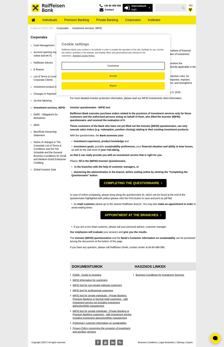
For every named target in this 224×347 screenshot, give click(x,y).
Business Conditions (147, 342)
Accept (113, 76)
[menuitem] (33, 20)
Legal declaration (167, 342)
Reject (113, 86)
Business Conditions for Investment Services (160, 275)
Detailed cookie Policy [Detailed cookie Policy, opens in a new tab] (84, 56)
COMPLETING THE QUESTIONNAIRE (131, 183)
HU (190, 5)
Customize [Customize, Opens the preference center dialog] (113, 66)
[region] (113, 65)
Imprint (189, 342)
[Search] (183, 8)
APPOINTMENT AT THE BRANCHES (131, 215)
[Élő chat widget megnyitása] (215, 338)
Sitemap (180, 342)
